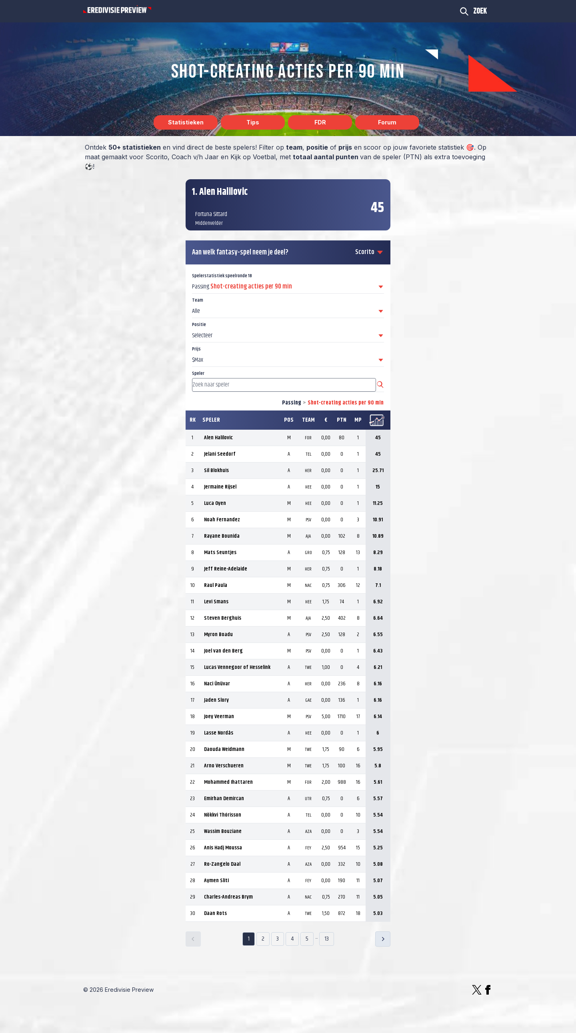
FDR (320, 122)
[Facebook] (488, 990)
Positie (199, 324)
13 (326, 939)
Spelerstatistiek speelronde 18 (222, 276)
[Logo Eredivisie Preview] (117, 9)
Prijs (196, 349)
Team (197, 300)
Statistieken (186, 122)
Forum (387, 122)
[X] (477, 990)
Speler (198, 373)
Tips (252, 122)
